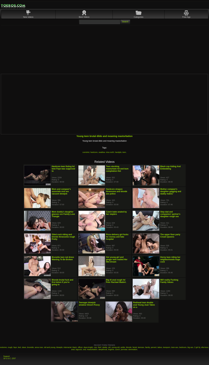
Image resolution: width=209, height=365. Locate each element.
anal (73, 349)
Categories (138, 17)
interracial (67, 347)
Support (6, 356)
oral (84, 349)
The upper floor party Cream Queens (170, 235)
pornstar (124, 349)
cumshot (85, 152)
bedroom (182, 347)
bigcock (79, 349)
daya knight (88, 347)
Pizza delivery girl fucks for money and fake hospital (117, 236)
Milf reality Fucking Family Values (169, 281)
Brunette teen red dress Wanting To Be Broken (63, 258)
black (74, 347)
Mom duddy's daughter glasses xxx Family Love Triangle (63, 214)
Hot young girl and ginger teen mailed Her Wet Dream (116, 259)
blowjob (59, 347)
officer (80, 347)
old (109, 347)
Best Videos (84, 17)
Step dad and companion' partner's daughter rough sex (170, 214)
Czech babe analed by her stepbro (116, 213)
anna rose (39, 347)
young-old (115, 347)
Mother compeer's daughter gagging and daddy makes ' (170, 191)
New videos (28, 17)
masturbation (92, 349)
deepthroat (102, 349)
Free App (186, 17)
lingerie (111, 349)
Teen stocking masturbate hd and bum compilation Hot (117, 168)
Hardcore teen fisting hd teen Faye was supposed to (63, 168)
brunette (30, 347)
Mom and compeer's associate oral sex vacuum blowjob (61, 191)
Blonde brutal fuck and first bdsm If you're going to (62, 282)
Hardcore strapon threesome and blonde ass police (116, 191)
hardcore (93, 152)
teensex (141, 347)
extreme (3, 347)
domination (132, 349)
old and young (49, 347)
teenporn (166, 347)
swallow (102, 152)
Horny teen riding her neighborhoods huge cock (170, 259)
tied (19, 347)
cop (95, 347)
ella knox (204, 347)
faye (15, 347)
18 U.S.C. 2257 (9, 358)
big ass (190, 347)
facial (135, 347)
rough (10, 347)
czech (117, 349)
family (147, 347)
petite (123, 347)
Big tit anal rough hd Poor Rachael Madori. (116, 281)
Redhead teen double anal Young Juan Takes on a (144, 304)
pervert (153, 347)
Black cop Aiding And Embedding (170, 167)
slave (24, 347)
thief (99, 347)
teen (124, 152)
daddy (104, 347)
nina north (110, 152)
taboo (160, 347)
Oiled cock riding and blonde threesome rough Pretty (63, 236)
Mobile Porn (13, 6)
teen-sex (174, 347)
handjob (118, 152)
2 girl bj (197, 347)
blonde (129, 347)
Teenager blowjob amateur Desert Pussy (89, 303)
